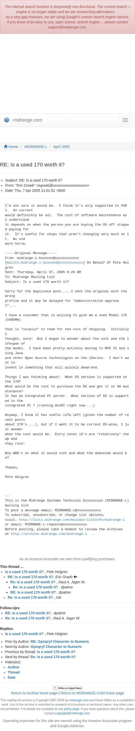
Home (11, 147)
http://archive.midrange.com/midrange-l (49, 534)
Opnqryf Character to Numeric (56, 647)
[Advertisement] (67, 75)
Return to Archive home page (34, 693)
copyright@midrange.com (72, 713)
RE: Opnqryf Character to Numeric (60, 641)
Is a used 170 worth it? (24, 572)
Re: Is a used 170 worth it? (33, 582)
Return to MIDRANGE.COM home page (92, 693)
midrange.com (78, 700)
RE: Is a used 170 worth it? (30, 577)
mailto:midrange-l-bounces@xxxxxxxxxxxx (45, 263)
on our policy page (66, 709)
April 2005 (62, 147)
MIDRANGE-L (36, 147)
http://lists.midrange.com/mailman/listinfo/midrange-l (72, 520)
